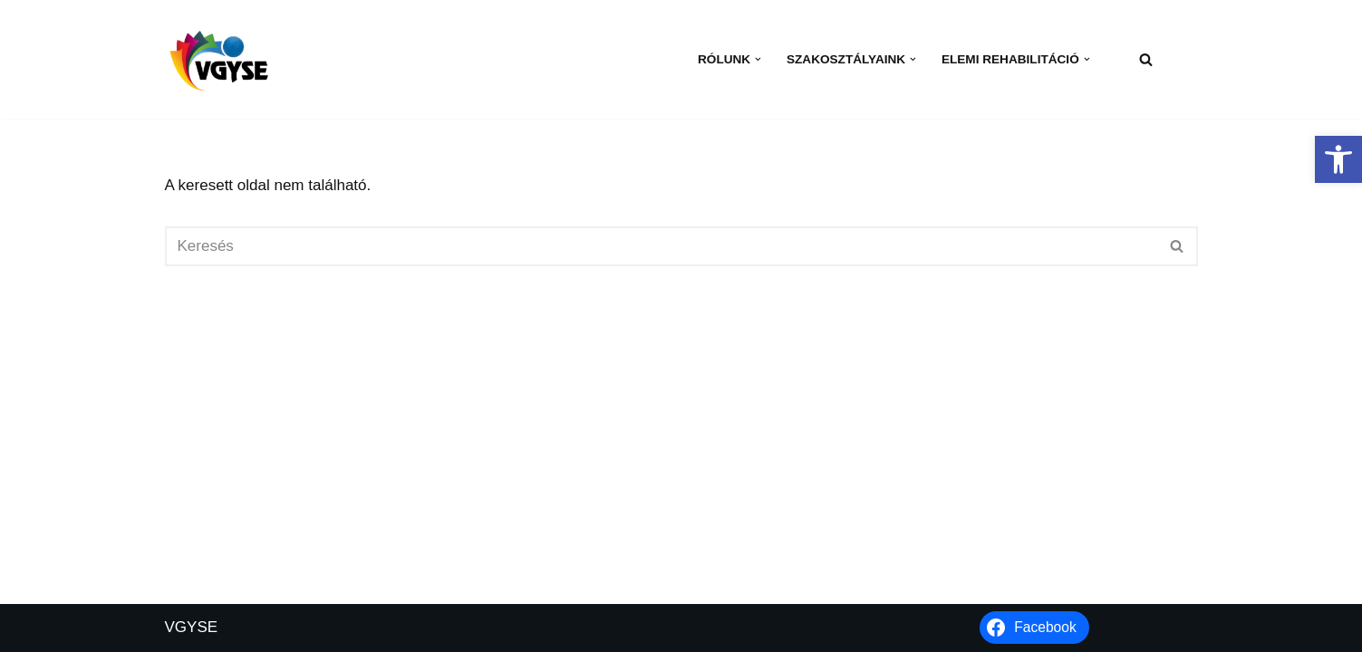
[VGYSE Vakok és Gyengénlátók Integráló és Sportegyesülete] (219, 58)
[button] (1338, 159)
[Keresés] (1146, 59)
